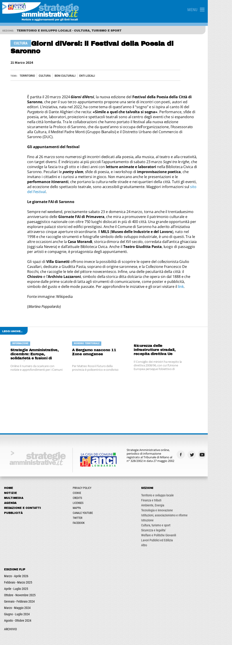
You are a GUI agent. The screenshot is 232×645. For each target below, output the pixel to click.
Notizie (11, 470)
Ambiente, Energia (169, 483)
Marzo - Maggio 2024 (18, 585)
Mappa (85, 485)
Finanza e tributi (168, 478)
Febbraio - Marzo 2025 (19, 560)
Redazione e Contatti (23, 485)
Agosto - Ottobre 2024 (18, 598)
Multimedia (14, 475)
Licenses (86, 480)
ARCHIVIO (11, 606)
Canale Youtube (91, 490)
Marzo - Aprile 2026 (17, 553)
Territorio (28, 68)
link (66, 264)
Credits (85, 475)
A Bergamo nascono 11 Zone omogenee (107, 330)
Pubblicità (14, 490)
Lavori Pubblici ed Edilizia (173, 518)
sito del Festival (87, 174)
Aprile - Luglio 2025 (17, 566)
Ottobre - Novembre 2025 (20, 572)
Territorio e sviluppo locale (174, 473)
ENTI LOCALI (88, 68)
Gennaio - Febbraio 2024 (20, 579)
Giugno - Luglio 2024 (17, 591)
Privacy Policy (90, 465)
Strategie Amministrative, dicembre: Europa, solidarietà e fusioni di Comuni (41, 332)
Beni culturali (66, 68)
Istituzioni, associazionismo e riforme (181, 493)
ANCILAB (87, 637)
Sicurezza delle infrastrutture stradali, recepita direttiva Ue (177, 325)
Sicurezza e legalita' (170, 508)
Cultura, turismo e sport (172, 503)
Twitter (86, 495)
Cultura (46, 68)
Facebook (87, 500)
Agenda (11, 480)
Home (9, 465)
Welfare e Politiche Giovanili (175, 513)
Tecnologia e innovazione (173, 488)
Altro (161, 523)
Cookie (85, 470)
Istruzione (164, 498)
